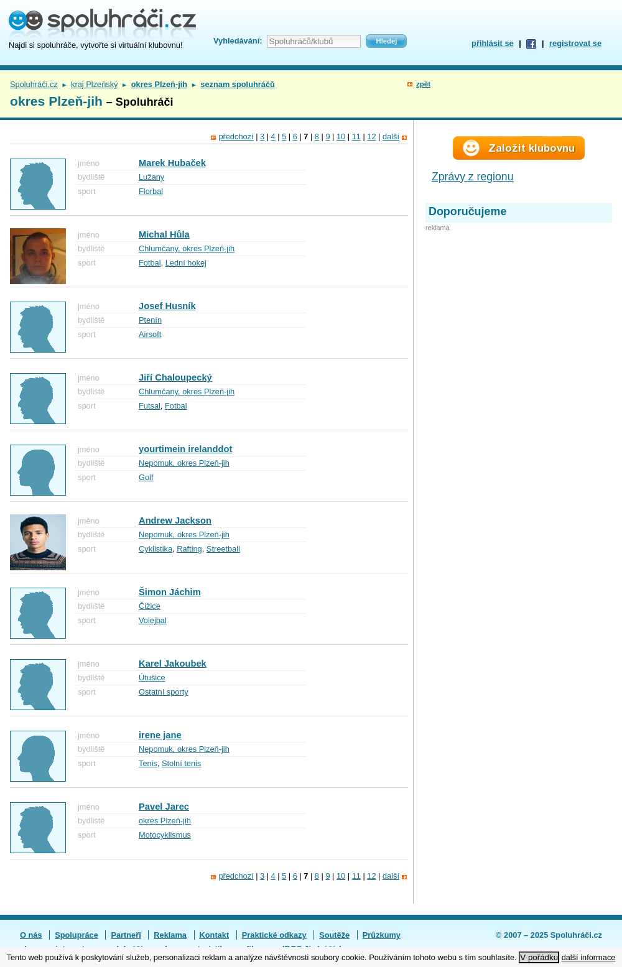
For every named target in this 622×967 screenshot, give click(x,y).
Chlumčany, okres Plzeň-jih (186, 248)
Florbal (151, 191)
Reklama (170, 935)
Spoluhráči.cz (34, 84)
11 (356, 136)
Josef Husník (167, 306)
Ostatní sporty (163, 691)
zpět (423, 84)
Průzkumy (382, 935)
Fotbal (150, 262)
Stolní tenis (181, 763)
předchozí (235, 136)
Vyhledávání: (237, 40)
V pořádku (539, 957)
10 (341, 136)
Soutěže (334, 935)
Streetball (223, 548)
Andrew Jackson (175, 520)
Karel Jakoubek (173, 664)
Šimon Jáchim (170, 592)
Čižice (149, 606)
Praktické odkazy (274, 935)
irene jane (160, 735)
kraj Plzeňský (94, 84)
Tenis (148, 763)
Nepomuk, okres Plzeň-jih (184, 463)
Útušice (152, 677)
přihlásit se (492, 43)
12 (371, 136)
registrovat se (575, 43)
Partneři (126, 935)
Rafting (189, 548)
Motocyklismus (165, 835)
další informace (589, 957)
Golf (146, 477)
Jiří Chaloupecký (175, 377)
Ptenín (150, 320)
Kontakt (215, 935)
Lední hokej (186, 262)
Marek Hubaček (172, 163)
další (391, 136)
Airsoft (150, 334)
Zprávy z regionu (473, 176)
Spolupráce (76, 935)
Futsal (149, 405)
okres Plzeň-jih (165, 820)
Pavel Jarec (164, 807)
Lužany (151, 177)
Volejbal (153, 620)
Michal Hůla (164, 234)
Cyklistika (155, 548)
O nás (31, 935)
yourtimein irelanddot (185, 449)
